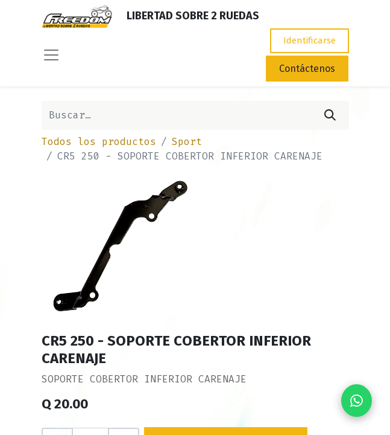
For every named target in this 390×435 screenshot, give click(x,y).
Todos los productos (99, 141)
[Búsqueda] (330, 115)
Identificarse (309, 40)
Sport (187, 141)
